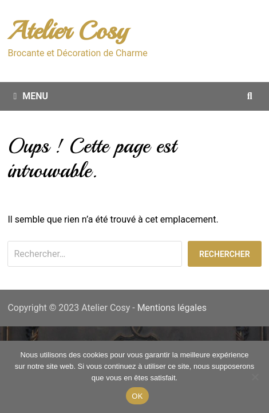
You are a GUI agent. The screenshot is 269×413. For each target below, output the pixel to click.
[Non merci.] (254, 377)
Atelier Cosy (67, 30)
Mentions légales (172, 307)
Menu (30, 96)
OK (137, 396)
